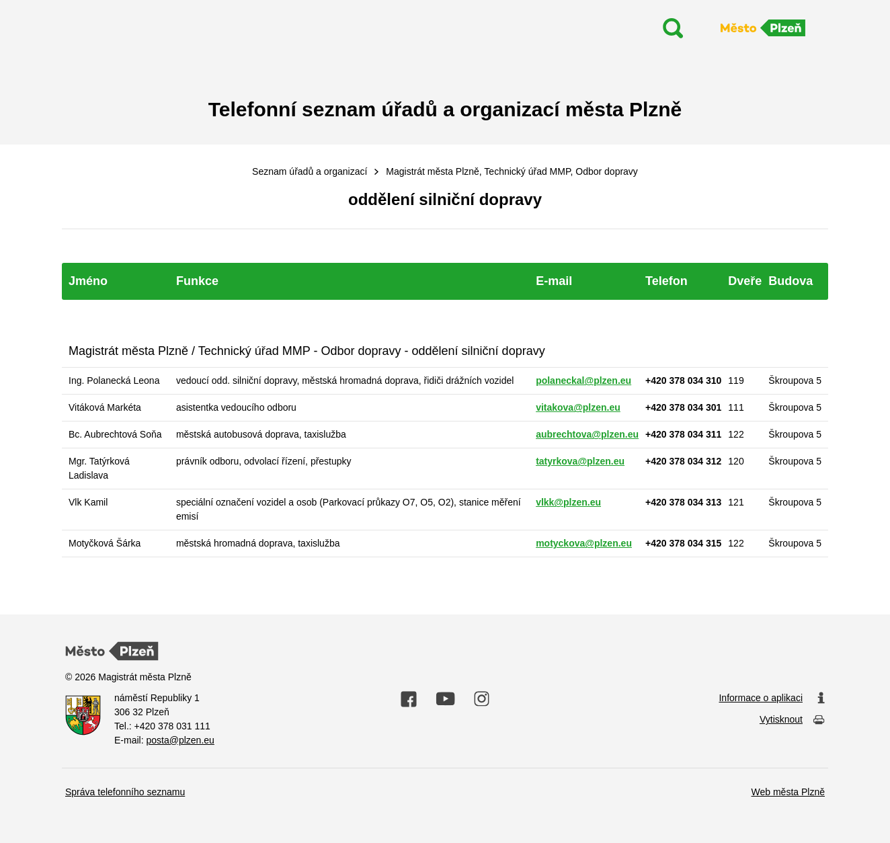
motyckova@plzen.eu (584, 543)
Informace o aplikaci (772, 698)
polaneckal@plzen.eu (583, 380)
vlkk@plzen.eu (568, 502)
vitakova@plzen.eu (578, 407)
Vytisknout (792, 720)
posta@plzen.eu (180, 740)
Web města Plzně (788, 792)
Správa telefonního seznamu (125, 792)
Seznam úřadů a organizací (309, 171)
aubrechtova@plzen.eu (587, 434)
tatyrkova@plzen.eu (580, 461)
